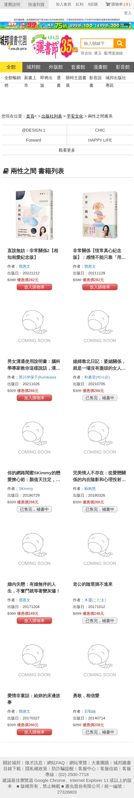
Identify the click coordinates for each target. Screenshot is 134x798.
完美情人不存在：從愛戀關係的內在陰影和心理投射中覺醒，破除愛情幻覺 (99, 479)
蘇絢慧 (90, 488)
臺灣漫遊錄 (113, 53)
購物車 (120, 4)
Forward (33, 140)
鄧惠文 (25, 266)
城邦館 (33, 66)
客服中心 (87, 768)
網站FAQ (56, 762)
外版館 (56, 66)
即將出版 (46, 78)
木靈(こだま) (95, 600)
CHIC (100, 130)
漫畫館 (100, 66)
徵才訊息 (34, 762)
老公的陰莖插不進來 (93, 584)
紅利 (79, 4)
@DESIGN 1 (33, 130)
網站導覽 (78, 762)
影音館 (123, 66)
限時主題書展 (76, 78)
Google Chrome (50, 780)
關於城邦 (12, 762)
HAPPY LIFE (100, 140)
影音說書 (95, 78)
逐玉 (98, 53)
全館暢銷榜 (12, 78)
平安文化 (75, 116)
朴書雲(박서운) (97, 377)
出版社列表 (51, 116)
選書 (59, 78)
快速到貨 (36, 4)
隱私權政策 (36, 768)
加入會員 (63, 4)
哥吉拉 (86, 53)
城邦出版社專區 (115, 78)
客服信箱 (109, 768)
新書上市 (30, 78)
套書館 (78, 66)
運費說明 (12, 4)
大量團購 (100, 762)
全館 (11, 66)
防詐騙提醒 (63, 768)
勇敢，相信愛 (86, 695)
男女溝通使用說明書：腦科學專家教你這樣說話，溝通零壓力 (33, 368)
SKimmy (26, 488)
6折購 (93, 4)
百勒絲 (90, 711)
